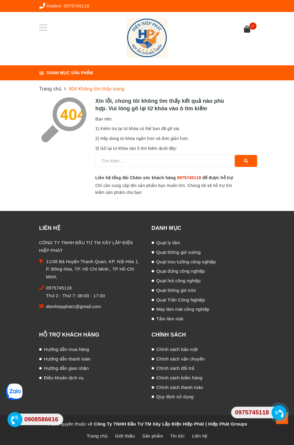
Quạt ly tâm (168, 242)
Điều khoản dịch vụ (64, 377)
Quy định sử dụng (175, 396)
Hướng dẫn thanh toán (67, 358)
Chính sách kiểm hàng (179, 377)
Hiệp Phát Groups (227, 423)
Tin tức (178, 435)
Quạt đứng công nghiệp (180, 271)
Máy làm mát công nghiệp (182, 309)
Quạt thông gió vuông (178, 252)
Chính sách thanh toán (179, 387)
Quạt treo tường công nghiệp (186, 261)
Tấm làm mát (169, 318)
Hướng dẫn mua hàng (66, 349)
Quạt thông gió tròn (176, 290)
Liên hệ (199, 435)
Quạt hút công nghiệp (178, 280)
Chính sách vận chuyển (180, 358)
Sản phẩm (152, 435)
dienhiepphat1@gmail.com (73, 306)
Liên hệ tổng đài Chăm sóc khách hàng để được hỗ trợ (164, 177)
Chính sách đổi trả (175, 368)
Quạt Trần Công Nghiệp (180, 299)
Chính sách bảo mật (177, 349)
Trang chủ (97, 435)
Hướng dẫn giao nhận (66, 368)
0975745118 (76, 5)
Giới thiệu (125, 435)
